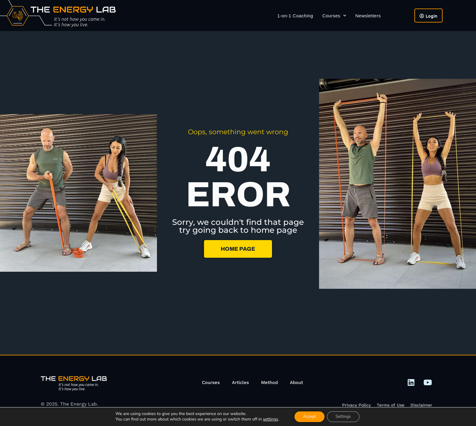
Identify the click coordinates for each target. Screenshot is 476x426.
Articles (240, 382)
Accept (308, 416)
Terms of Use (390, 405)
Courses (334, 15)
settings (269, 419)
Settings (344, 416)
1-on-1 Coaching (295, 15)
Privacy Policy (356, 405)
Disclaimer (421, 405)
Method (269, 382)
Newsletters (368, 15)
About (296, 382)
